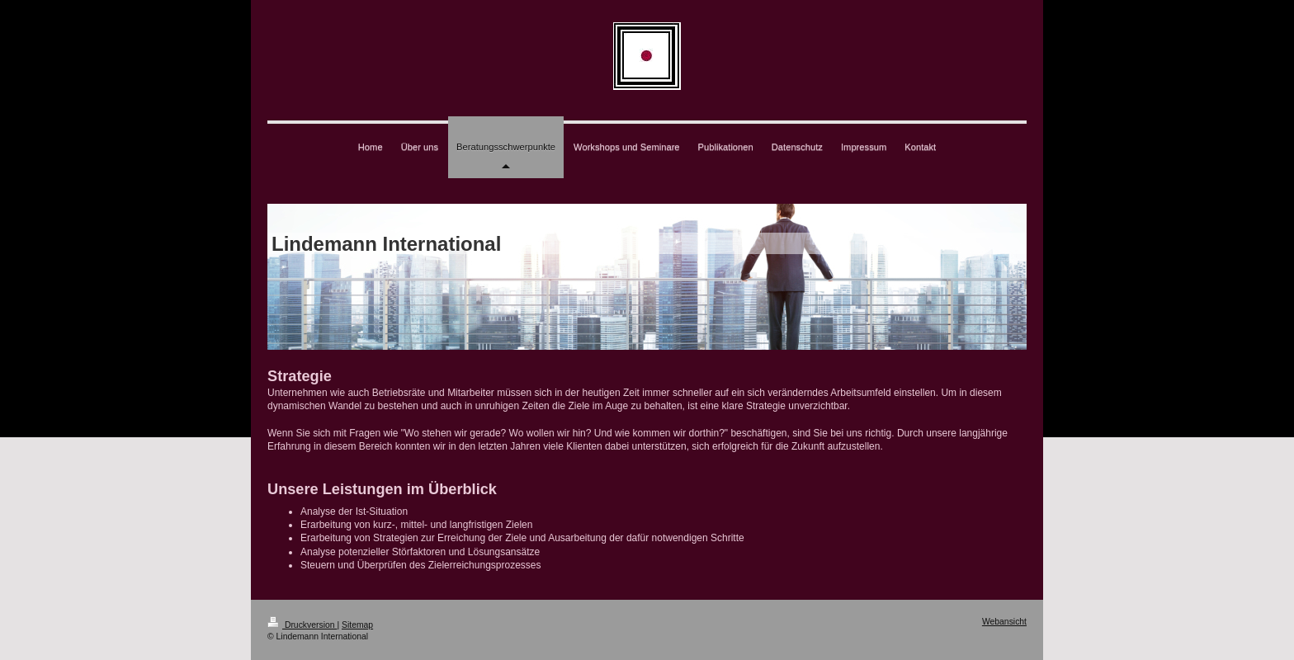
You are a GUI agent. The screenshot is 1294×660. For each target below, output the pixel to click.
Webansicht (1004, 621)
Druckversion (302, 624)
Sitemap (357, 624)
